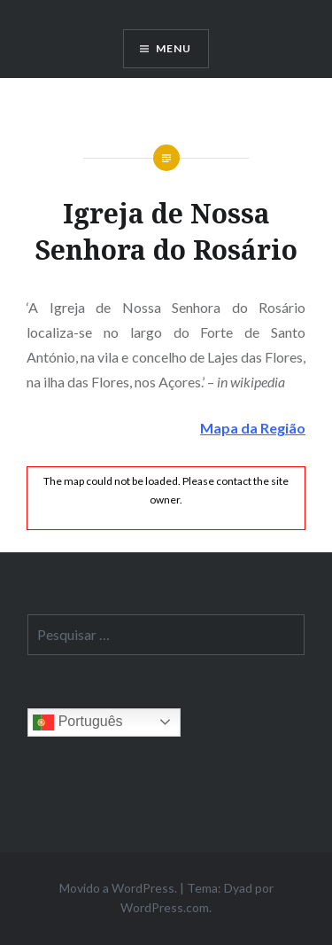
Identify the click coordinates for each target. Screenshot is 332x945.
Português (77, 722)
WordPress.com (164, 907)
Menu (174, 48)
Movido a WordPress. (118, 887)
